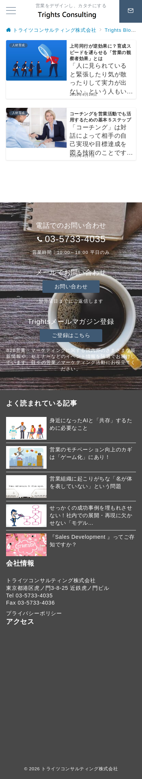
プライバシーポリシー (34, 613)
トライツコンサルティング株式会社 (79, 768)
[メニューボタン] (11, 11)
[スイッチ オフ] (130, 11)
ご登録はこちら (71, 335)
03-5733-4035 (75, 239)
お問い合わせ (71, 286)
